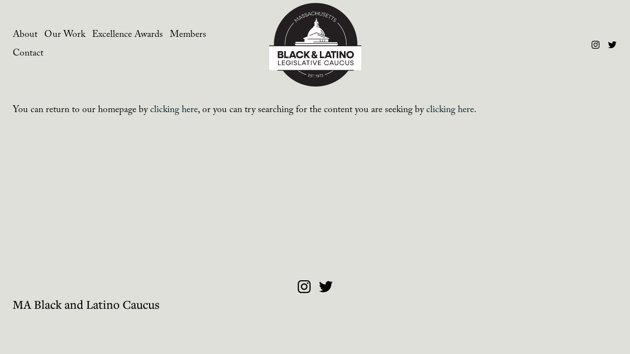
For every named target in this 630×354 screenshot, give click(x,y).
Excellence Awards (127, 35)
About (25, 35)
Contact (28, 54)
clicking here (174, 110)
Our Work (64, 35)
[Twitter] (612, 45)
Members (188, 35)
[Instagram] (595, 45)
